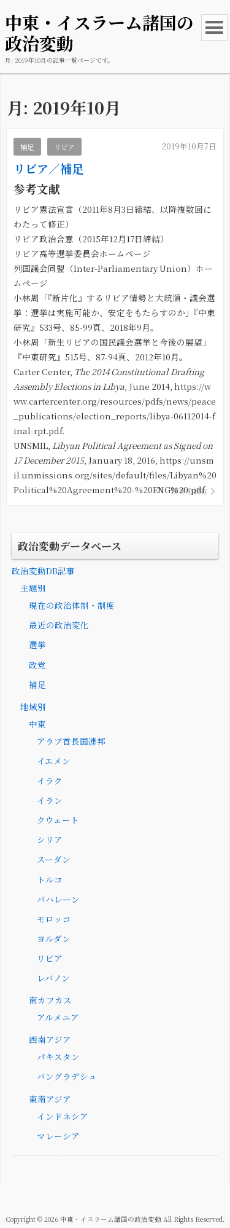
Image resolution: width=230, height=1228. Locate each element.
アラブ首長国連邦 (71, 741)
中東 (37, 724)
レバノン (53, 978)
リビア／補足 (48, 168)
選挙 (37, 644)
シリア (50, 839)
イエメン (54, 761)
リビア (50, 958)
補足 (37, 684)
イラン (50, 800)
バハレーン (58, 899)
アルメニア (58, 1017)
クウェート (58, 820)
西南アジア (50, 1039)
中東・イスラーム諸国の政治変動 (99, 32)
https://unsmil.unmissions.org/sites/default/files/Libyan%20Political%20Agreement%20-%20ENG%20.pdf (115, 475)
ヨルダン (54, 938)
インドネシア (62, 1116)
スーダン (54, 859)
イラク (50, 780)
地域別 (33, 706)
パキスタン (58, 1056)
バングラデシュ (67, 1076)
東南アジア (50, 1099)
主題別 (33, 588)
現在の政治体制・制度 (72, 605)
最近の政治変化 (59, 625)
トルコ (50, 879)
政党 (37, 665)
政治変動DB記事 (43, 570)
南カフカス (50, 1000)
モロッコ (54, 919)
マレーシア (58, 1136)
